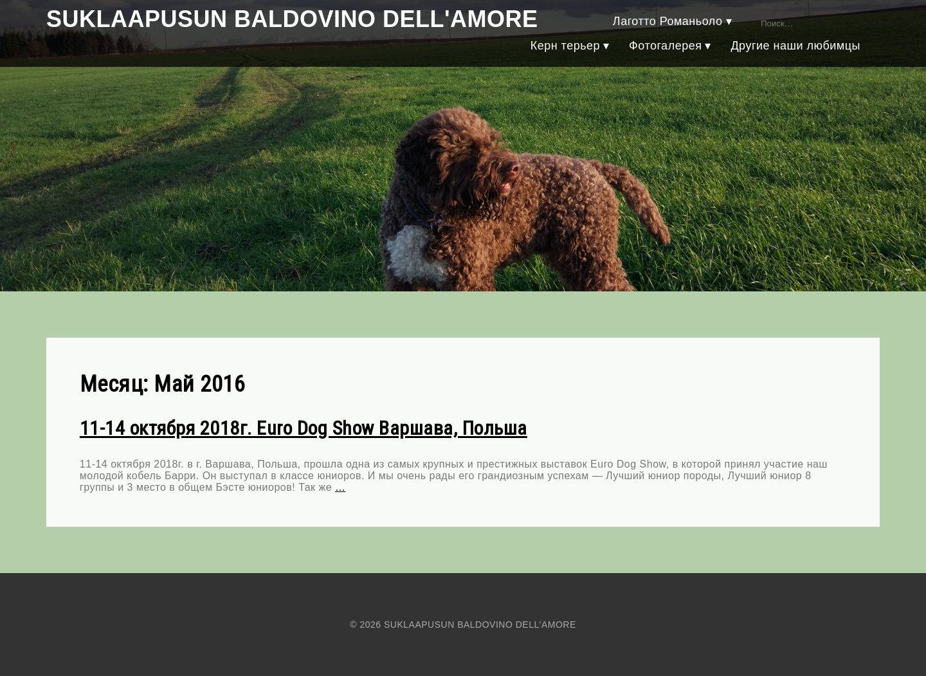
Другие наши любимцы (795, 45)
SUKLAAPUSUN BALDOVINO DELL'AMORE (292, 19)
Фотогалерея (665, 45)
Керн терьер (565, 45)
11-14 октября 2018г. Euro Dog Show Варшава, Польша (303, 428)
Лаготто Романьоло (668, 21)
